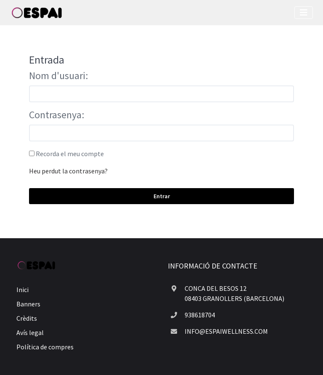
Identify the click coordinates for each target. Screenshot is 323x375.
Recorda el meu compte (70, 153)
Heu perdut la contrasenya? (68, 171)
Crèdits (26, 318)
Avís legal (30, 332)
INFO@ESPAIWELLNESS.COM (226, 331)
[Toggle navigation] (303, 12)
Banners (28, 304)
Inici (22, 289)
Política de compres (45, 347)
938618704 (200, 315)
